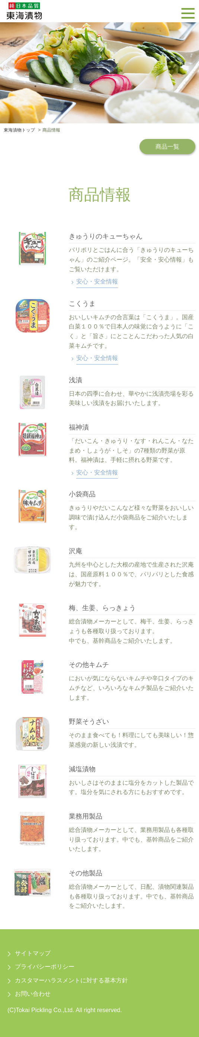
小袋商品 (82, 494)
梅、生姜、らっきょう (102, 608)
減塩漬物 (82, 769)
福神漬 (79, 427)
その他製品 (85, 873)
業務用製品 (85, 816)
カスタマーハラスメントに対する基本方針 (71, 980)
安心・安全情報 (97, 281)
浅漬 (75, 380)
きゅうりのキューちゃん (105, 236)
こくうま (82, 303)
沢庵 (75, 551)
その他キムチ (89, 664)
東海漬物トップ (19, 130)
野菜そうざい (89, 721)
